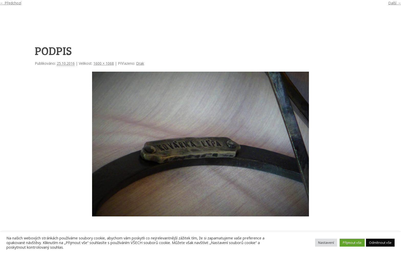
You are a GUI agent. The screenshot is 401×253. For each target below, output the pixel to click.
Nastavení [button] (326, 242)
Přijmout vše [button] (352, 242)
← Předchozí (10, 3)
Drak (140, 63)
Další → (394, 3)
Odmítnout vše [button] (380, 242)
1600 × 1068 (103, 63)
